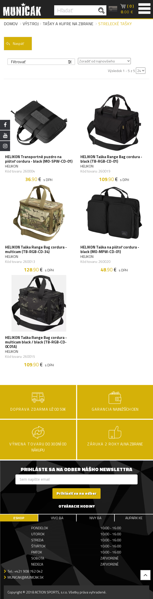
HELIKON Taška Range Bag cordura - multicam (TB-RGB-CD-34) (36, 249)
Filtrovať (41, 62)
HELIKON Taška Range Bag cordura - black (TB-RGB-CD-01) (111, 159)
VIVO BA (57, 517)
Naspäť (14, 43)
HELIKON (11, 166)
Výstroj (31, 24)
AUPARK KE (133, 517)
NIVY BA (95, 517)
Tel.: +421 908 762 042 (25, 571)
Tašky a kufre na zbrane (68, 24)
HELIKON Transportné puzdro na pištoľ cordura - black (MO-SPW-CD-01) (39, 159)
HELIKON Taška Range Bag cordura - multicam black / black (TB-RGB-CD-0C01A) (36, 342)
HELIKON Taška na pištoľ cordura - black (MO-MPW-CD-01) (109, 249)
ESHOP (18, 517)
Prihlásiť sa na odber (76, 493)
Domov (11, 24)
